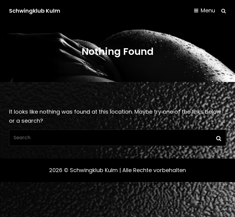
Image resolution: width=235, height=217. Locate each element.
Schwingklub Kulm (34, 10)
